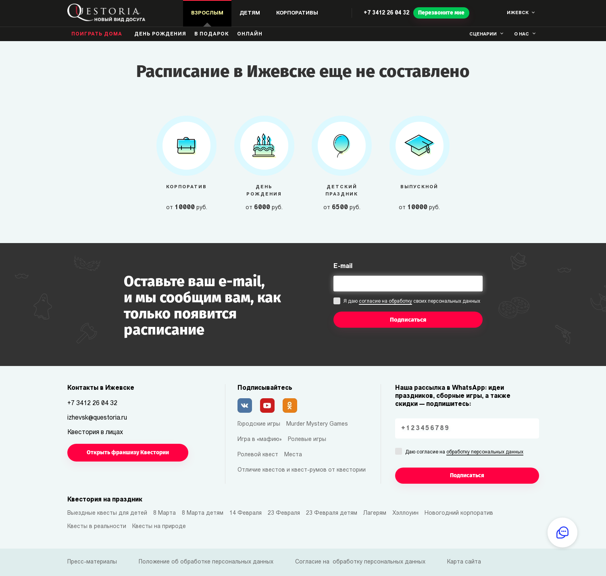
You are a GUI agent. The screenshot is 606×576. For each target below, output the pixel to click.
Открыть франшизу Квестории (128, 452)
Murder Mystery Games (317, 424)
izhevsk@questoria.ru (97, 418)
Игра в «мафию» (259, 440)
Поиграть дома (96, 34)
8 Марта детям (202, 513)
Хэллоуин (405, 513)
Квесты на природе (159, 527)
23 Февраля (284, 513)
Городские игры (258, 424)
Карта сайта (464, 562)
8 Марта (164, 513)
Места (293, 455)
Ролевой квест (257, 455)
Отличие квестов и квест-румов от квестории (301, 470)
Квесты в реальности (96, 527)
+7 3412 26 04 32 (386, 13)
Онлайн (249, 34)
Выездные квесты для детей (107, 513)
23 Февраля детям (331, 513)
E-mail (342, 266)
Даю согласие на (464, 452)
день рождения (160, 34)
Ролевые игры (307, 440)
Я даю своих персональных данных (412, 302)
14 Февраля (245, 513)
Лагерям (374, 513)
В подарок (211, 34)
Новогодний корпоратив (459, 513)
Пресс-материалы (92, 562)
